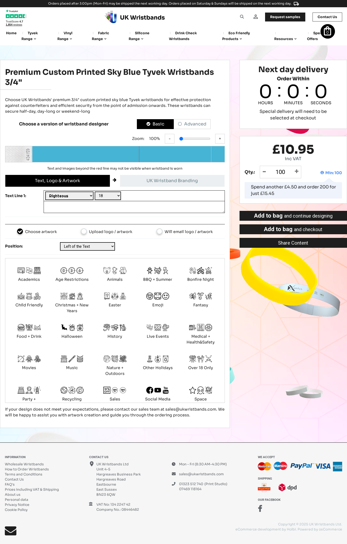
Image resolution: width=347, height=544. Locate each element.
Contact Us (14, 479)
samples (285, 17)
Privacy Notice (17, 505)
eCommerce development (258, 529)
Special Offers (316, 36)
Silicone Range (139, 36)
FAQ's (10, 484)
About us (12, 494)
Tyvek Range (29, 36)
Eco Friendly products (236, 36)
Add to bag (293, 215)
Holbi (291, 529)
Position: (14, 246)
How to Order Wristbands (27, 469)
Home (11, 33)
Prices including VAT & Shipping (32, 489)
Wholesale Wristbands (24, 464)
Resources (283, 39)
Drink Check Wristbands (183, 36)
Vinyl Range (64, 36)
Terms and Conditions (23, 474)
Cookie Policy (16, 510)
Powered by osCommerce (320, 529)
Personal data (16, 499)
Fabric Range (100, 36)
